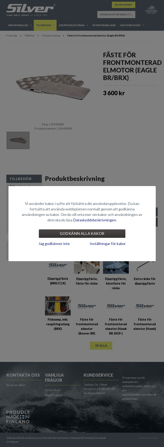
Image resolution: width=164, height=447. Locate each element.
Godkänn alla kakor (82, 233)
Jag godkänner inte (54, 243)
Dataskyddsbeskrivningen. (95, 220)
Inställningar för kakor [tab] (108, 243)
